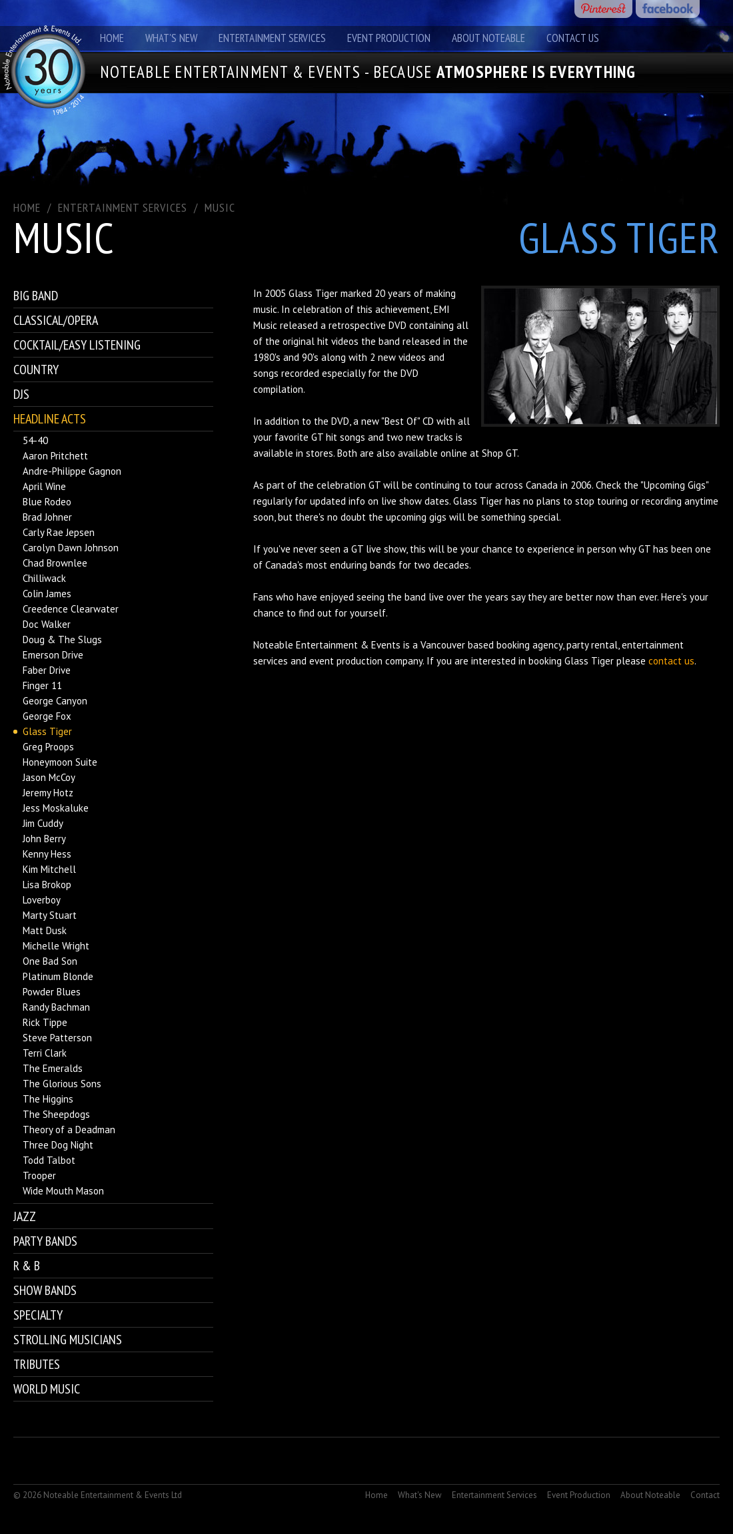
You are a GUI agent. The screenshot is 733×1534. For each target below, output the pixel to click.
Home (112, 38)
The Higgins (48, 1099)
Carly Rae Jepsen (59, 532)
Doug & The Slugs (62, 639)
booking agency (529, 645)
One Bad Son (50, 961)
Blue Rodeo (47, 501)
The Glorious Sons (62, 1083)
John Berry (44, 838)
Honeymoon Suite (60, 762)
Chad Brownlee (55, 563)
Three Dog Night (58, 1145)
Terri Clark (45, 1053)
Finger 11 (42, 685)
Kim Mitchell (49, 869)
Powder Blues (52, 991)
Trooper (39, 1175)
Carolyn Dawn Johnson (71, 547)
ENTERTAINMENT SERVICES (122, 207)
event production (345, 660)
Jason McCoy (49, 777)
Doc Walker (47, 624)
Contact (705, 1495)
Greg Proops (48, 746)
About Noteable (488, 38)
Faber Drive (47, 670)
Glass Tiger (47, 731)
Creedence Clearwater (71, 609)
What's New (171, 38)
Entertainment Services (272, 38)
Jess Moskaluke (56, 808)
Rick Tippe (45, 1022)
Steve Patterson (57, 1037)
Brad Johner (47, 517)
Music (220, 207)
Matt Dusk (45, 930)
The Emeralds (53, 1068)
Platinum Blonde (58, 976)
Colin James (47, 593)
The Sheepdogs (56, 1114)
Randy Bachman (56, 1007)
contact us (671, 660)
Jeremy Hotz (48, 792)
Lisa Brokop (47, 884)
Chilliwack (44, 578)
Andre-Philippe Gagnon (72, 471)
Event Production (388, 38)
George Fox (47, 716)
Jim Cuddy (43, 823)
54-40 (35, 440)
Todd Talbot (49, 1160)
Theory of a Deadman (69, 1129)
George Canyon (55, 700)
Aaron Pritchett (55, 455)
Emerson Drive (53, 654)
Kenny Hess (47, 854)
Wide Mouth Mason (63, 1190)
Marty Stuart (50, 915)
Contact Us (572, 38)
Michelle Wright (56, 945)
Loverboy (42, 900)
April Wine (44, 486)
